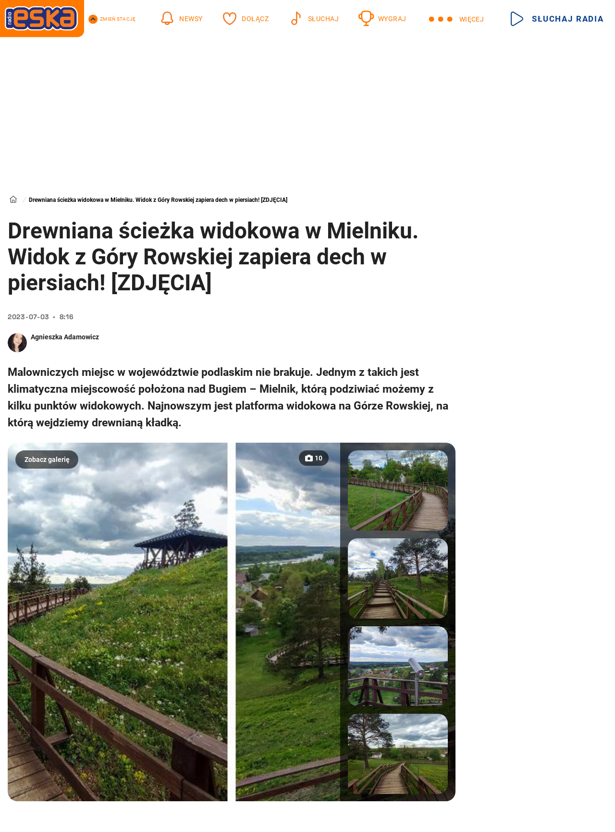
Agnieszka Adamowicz (65, 337)
